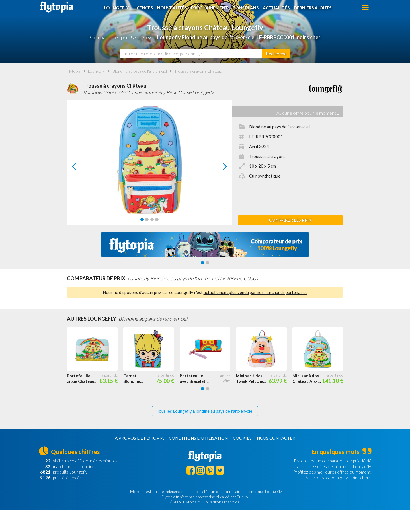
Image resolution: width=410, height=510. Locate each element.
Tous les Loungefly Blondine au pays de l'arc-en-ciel (205, 411)
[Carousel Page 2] (147, 219)
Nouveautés (172, 7)
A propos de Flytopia (139, 438)
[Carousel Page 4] (157, 219)
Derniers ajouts (312, 7)
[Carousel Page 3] (152, 219)
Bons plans (246, 7)
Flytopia (56, 7)
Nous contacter (276, 438)
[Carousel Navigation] (149, 166)
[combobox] (191, 53)
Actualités (276, 7)
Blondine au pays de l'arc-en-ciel (139, 71)
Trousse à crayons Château (198, 71)
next (218, 168)
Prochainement (209, 7)
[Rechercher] (276, 53)
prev (80, 168)
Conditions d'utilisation (198, 438)
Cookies (242, 438)
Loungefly (116, 7)
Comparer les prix (290, 220)
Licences (143, 7)
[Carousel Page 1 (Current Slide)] (142, 219)
